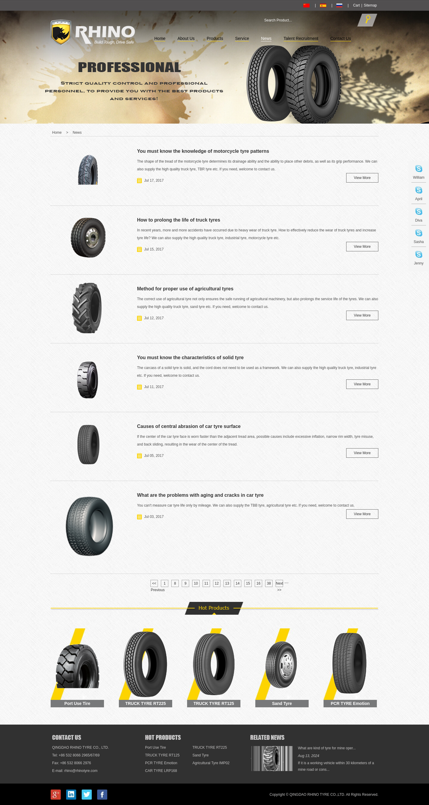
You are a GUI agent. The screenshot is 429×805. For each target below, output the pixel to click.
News (266, 38)
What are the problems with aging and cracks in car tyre (200, 495)
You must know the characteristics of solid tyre (190, 357)
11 (206, 583)
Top (415, 707)
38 (269, 583)
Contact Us (340, 38)
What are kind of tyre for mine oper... (327, 748)
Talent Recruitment (301, 38)
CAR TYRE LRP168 (161, 771)
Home (159, 38)
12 (217, 583)
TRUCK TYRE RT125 (213, 703)
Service (242, 38)
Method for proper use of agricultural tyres (185, 288)
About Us (186, 38)
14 (238, 583)
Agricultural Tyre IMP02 (211, 763)
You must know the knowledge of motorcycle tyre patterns (203, 151)
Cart (356, 5)
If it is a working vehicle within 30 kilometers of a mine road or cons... (336, 766)
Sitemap (370, 5)
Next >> (279, 584)
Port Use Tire (77, 703)
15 (248, 583)
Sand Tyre (282, 703)
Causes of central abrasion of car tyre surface (189, 426)
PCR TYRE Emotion (350, 703)
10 (196, 583)
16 (258, 583)
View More (362, 178)
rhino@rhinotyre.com (81, 771)
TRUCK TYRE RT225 (145, 703)
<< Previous (154, 584)
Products (215, 38)
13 (227, 583)
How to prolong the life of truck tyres (178, 219)
